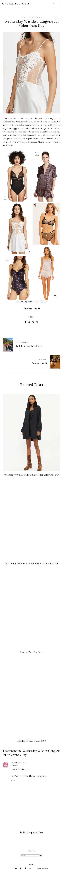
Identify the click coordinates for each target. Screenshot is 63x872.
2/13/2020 (14, 765)
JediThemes (45, 868)
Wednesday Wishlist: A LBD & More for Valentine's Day (31, 475)
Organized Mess (16, 3)
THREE (29, 301)
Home (31, 864)
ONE (18, 301)
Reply (13, 781)
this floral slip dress (27, 135)
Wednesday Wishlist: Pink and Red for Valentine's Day (31, 563)
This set (31, 131)
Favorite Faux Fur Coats (31, 652)
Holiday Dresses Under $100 (31, 741)
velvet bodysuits (31, 128)
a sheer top (20, 138)
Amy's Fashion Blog (19, 763)
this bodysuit (50, 135)
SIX (46, 301)
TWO (23, 301)
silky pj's (43, 128)
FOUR (36, 301)
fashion (24, 17)
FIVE (41, 301)
